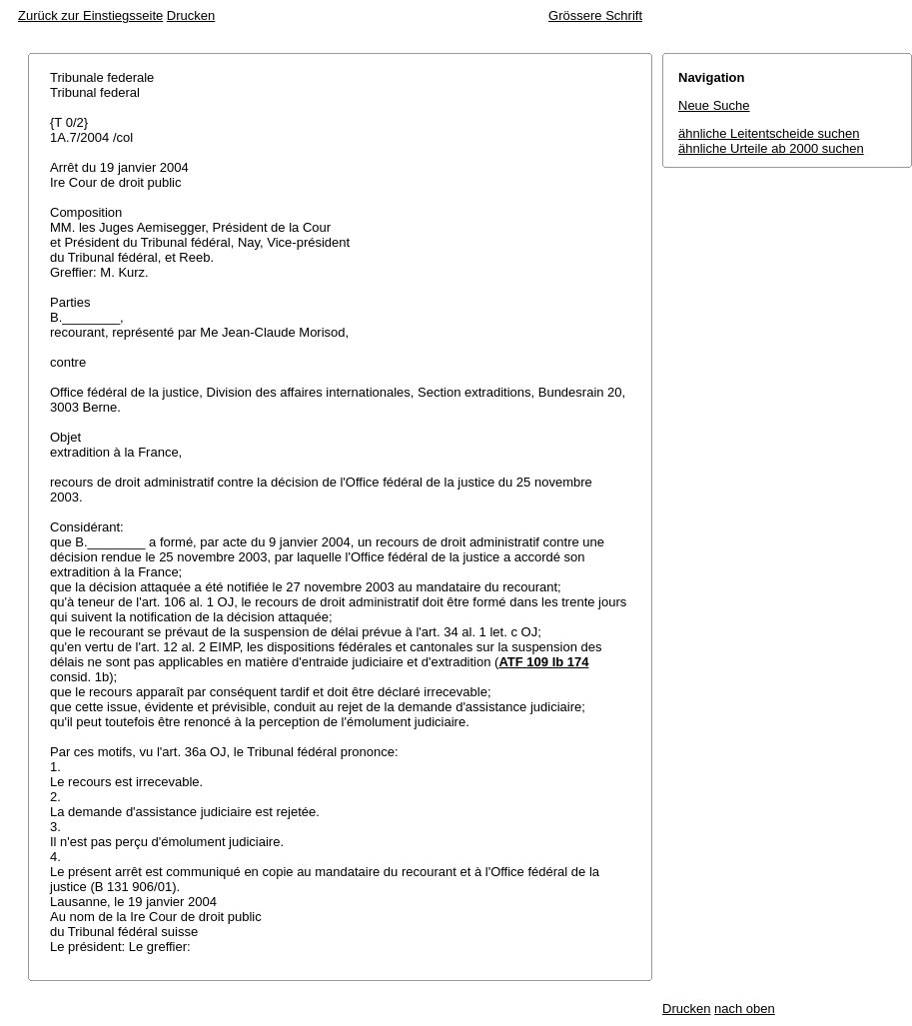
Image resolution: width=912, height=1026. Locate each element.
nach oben (744, 1008)
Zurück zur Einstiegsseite (90, 15)
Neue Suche (714, 105)
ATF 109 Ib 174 (543, 661)
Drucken (191, 15)
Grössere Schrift (595, 15)
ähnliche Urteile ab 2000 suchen (771, 148)
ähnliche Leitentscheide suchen (768, 133)
